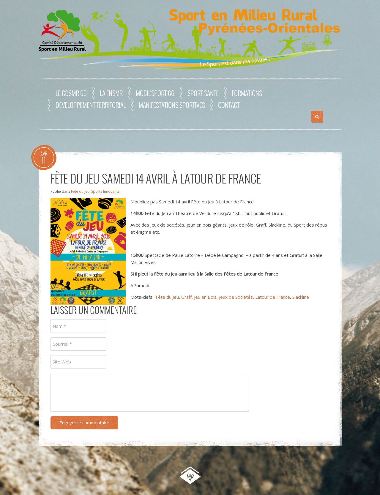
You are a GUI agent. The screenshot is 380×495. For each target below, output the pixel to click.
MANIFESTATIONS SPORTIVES (172, 105)
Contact (228, 105)
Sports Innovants (105, 191)
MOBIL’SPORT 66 (155, 93)
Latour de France (272, 297)
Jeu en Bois (205, 297)
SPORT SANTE (203, 93)
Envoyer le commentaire (84, 423)
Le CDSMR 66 (71, 93)
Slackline (300, 297)
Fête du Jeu (80, 191)
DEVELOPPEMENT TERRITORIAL (91, 105)
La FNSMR (111, 93)
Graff (186, 297)
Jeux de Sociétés (236, 297)
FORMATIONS (247, 93)
